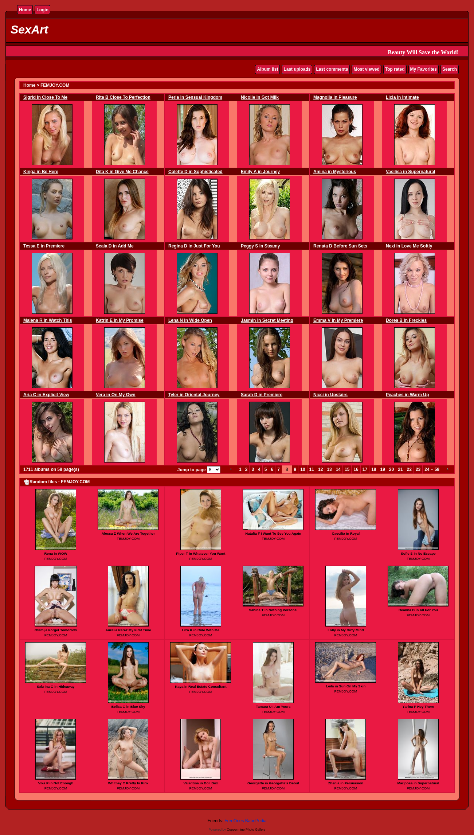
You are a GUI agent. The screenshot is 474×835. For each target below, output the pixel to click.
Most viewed (366, 69)
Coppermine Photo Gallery (246, 829)
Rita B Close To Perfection (123, 97)
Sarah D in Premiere (261, 394)
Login (42, 9)
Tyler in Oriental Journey (193, 394)
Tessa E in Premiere (43, 246)
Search (449, 69)
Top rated (395, 69)
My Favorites (423, 69)
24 (426, 469)
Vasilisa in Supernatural (410, 171)
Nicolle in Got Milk (260, 97)
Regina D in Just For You (194, 246)
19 (382, 469)
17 (365, 469)
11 (311, 469)
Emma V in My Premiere (338, 320)
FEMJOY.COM (54, 85)
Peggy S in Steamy (260, 246)
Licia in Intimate (402, 97)
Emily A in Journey (260, 171)
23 (418, 469)
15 (347, 469)
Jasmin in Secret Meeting (267, 320)
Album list (267, 69)
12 (320, 469)
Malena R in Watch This (47, 320)
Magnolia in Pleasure (335, 97)
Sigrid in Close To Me (45, 97)
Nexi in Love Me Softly (409, 246)
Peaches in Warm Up (407, 394)
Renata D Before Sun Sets (340, 246)
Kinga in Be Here (40, 171)
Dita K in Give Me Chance (122, 171)
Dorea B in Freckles (406, 320)
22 (409, 469)
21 (400, 469)
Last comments (332, 69)
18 (373, 469)
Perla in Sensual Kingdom (195, 97)
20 (391, 469)
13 (329, 469)
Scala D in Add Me (115, 246)
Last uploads (296, 69)
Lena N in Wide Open (190, 320)
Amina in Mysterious (334, 171)
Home (25, 9)
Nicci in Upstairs (330, 394)
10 (302, 469)
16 (355, 469)
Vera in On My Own (116, 394)
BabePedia (256, 820)
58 (437, 469)
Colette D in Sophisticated (195, 171)
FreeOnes (234, 820)
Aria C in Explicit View (46, 394)
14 (338, 469)
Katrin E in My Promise (120, 320)
